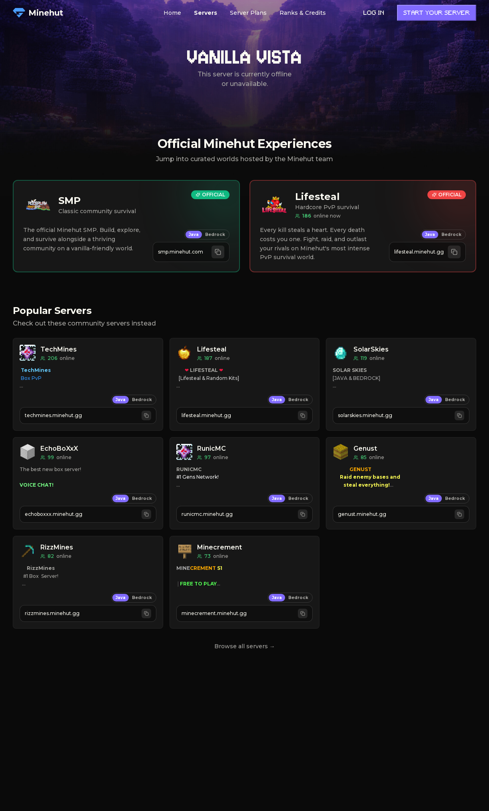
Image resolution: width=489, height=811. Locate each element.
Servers (205, 12)
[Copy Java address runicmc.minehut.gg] (244, 514)
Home (172, 12)
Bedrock (215, 234)
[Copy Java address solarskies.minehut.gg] (401, 415)
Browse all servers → (244, 646)
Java (194, 234)
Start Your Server (436, 13)
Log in (373, 13)
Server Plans (248, 12)
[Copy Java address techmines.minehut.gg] (88, 415)
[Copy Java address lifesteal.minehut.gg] (427, 252)
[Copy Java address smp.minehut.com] (191, 252)
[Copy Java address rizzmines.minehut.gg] (88, 613)
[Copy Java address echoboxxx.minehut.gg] (88, 514)
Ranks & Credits (302, 12)
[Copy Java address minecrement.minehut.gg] (244, 613)
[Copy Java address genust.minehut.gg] (401, 514)
